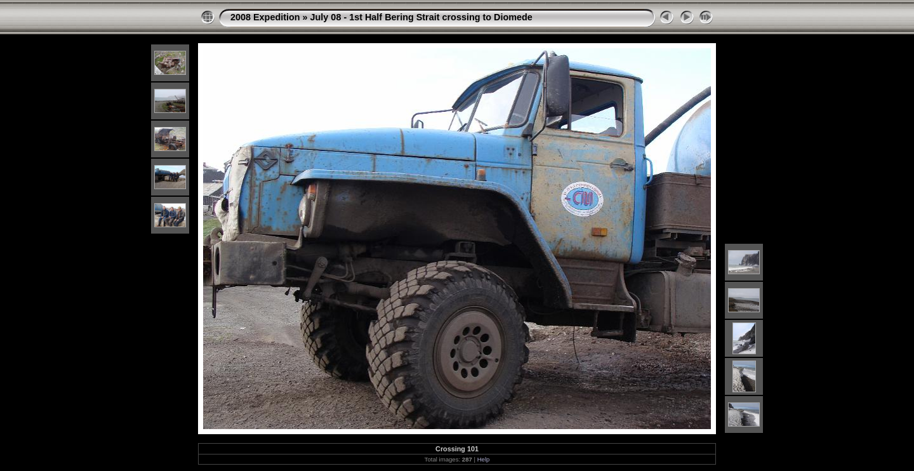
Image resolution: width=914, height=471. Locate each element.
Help (483, 459)
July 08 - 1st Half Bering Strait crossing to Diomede (421, 17)
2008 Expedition (265, 17)
